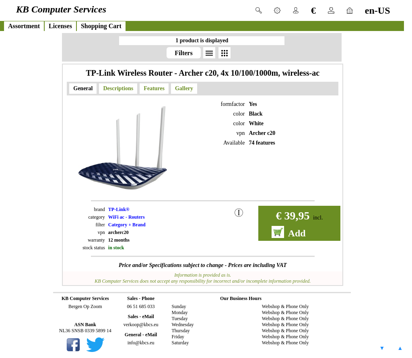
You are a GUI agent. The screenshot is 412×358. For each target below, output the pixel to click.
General (83, 88)
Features (154, 88)
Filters (183, 53)
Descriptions (118, 88)
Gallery (184, 88)
